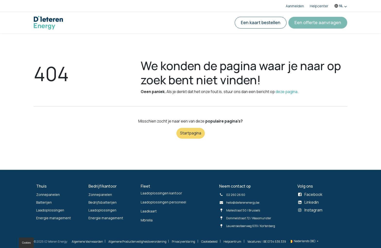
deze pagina (286, 91)
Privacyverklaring (183, 241)
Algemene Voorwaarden (87, 241)
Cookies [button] (26, 242)
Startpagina (190, 133)
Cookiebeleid (209, 241)
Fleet (145, 186)
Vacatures (254, 241)
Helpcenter (319, 6)
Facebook (313, 194)
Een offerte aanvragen (317, 22)
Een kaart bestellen (260, 22)
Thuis (41, 186)
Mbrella (147, 220)
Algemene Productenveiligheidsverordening (137, 241)
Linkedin (311, 202)
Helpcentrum (232, 241)
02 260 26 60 (235, 195)
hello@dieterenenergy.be (242, 202)
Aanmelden (295, 6)
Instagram (313, 210)
